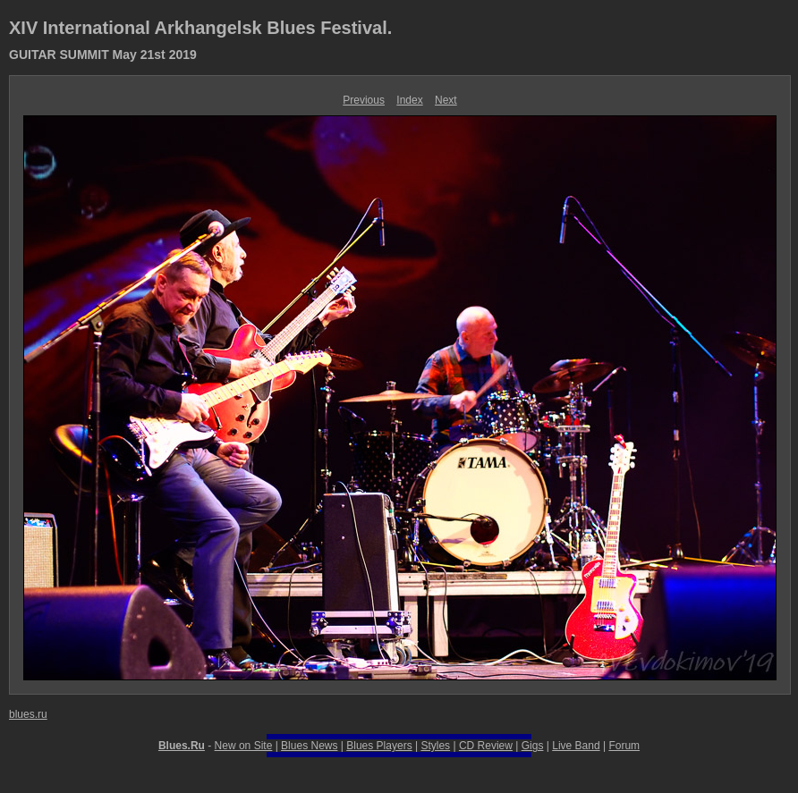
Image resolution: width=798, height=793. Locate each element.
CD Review (486, 745)
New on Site (244, 745)
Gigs (533, 745)
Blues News (309, 745)
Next (446, 100)
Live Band (575, 745)
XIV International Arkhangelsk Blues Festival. (200, 28)
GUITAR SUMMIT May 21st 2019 (103, 54)
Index (409, 100)
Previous (364, 100)
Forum (624, 745)
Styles (435, 745)
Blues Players (379, 745)
